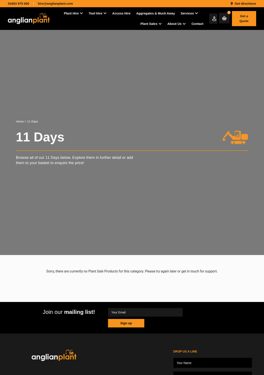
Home (20, 121)
